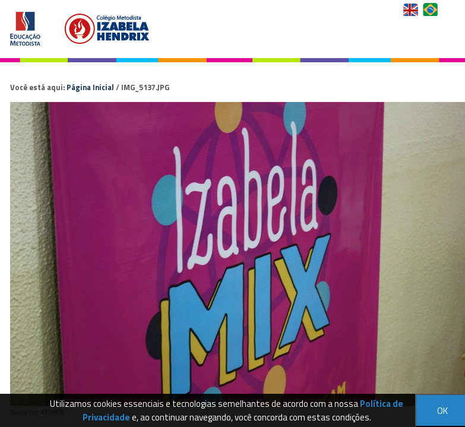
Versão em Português (431, 9)
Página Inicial (90, 87)
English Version (411, 9)
